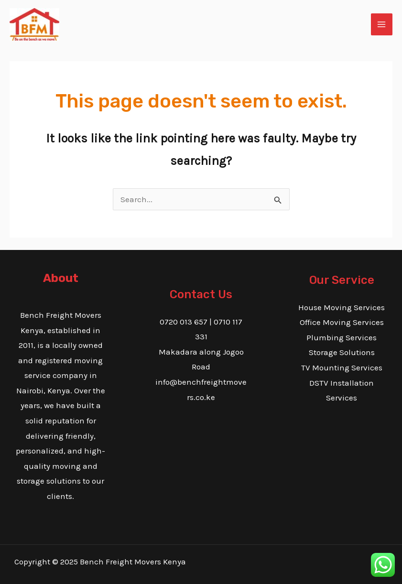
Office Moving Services (342, 322)
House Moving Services (341, 307)
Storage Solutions (342, 352)
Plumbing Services (341, 337)
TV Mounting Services (341, 367)
